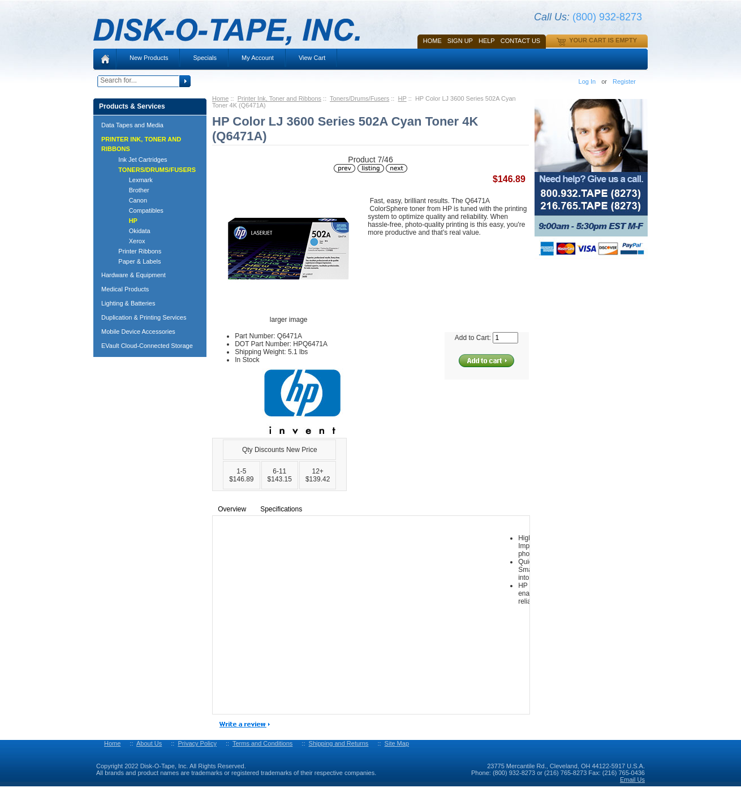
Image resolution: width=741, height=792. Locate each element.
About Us (149, 743)
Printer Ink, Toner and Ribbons (279, 98)
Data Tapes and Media (132, 125)
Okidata (129, 230)
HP (402, 98)
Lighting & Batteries (128, 303)
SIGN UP (460, 40)
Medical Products (125, 289)
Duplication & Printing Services (143, 317)
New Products (149, 57)
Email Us (632, 779)
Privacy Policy (197, 743)
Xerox (126, 241)
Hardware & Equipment (133, 275)
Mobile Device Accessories (138, 331)
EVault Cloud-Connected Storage (147, 345)
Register (624, 81)
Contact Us (521, 40)
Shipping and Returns (339, 743)
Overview (232, 509)
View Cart (312, 57)
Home (432, 40)
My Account (258, 57)
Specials (205, 57)
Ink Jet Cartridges (137, 159)
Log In (587, 81)
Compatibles (135, 210)
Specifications (281, 509)
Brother (128, 190)
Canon (127, 200)
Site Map (397, 743)
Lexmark (130, 180)
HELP (487, 40)
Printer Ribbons (134, 251)
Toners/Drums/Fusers (359, 98)
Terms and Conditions (262, 743)
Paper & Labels (134, 261)
